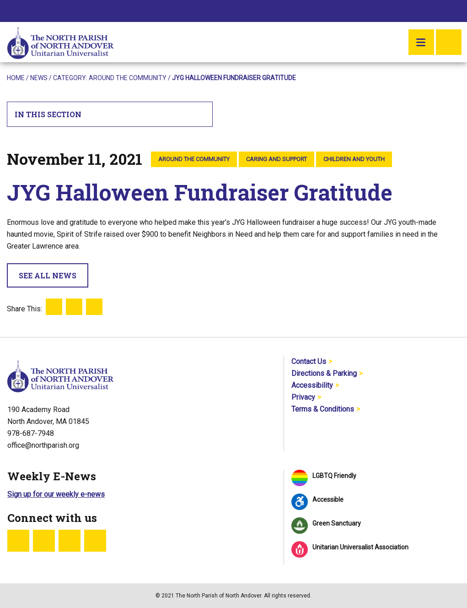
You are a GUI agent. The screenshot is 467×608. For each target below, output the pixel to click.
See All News (47, 275)
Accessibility (312, 385)
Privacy (303, 397)
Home (16, 77)
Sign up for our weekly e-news (56, 494)
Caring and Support (276, 159)
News (39, 77)
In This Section (110, 114)
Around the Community (127, 77)
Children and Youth (354, 159)
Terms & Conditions (322, 409)
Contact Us (308, 361)
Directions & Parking (324, 373)
